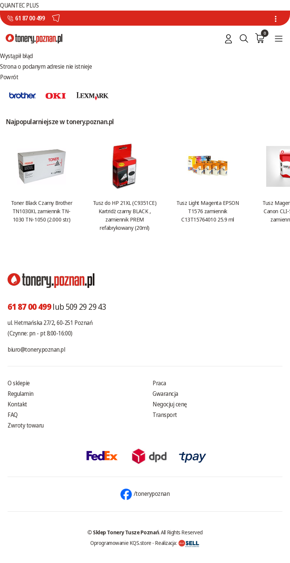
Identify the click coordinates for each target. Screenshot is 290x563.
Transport (165, 415)
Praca (159, 383)
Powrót (9, 77)
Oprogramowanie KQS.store (120, 542)
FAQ (13, 415)
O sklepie (19, 383)
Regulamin (21, 393)
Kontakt (17, 404)
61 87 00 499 (30, 18)
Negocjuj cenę (170, 404)
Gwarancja (165, 393)
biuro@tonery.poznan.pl (36, 349)
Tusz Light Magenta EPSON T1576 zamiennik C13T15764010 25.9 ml (207, 211)
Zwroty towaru (26, 425)
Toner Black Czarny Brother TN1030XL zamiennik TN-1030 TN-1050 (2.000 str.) (41, 211)
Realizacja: (177, 542)
